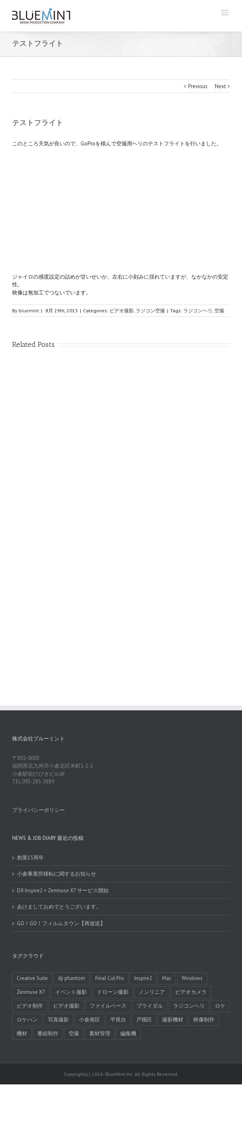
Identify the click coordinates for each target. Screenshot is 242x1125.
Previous (198, 86)
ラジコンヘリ (197, 310)
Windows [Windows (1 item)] (192, 978)
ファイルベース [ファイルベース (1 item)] (108, 1005)
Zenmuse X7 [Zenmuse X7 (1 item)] (31, 992)
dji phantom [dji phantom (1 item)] (71, 978)
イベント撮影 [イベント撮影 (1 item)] (71, 992)
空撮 (219, 310)
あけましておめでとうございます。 (59, 906)
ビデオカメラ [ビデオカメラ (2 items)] (191, 992)
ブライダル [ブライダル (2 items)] (150, 1005)
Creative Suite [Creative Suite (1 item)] (32, 978)
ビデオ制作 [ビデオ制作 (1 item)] (30, 1005)
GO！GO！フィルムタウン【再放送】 (61, 923)
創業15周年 (30, 857)
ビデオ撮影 (121, 310)
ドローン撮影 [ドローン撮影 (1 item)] (112, 992)
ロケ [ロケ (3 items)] (220, 1005)
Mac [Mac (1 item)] (166, 978)
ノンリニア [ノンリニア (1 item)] (152, 992)
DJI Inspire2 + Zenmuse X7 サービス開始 (63, 890)
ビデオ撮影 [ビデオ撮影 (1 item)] (66, 1005)
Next (220, 86)
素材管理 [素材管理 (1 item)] (99, 1033)
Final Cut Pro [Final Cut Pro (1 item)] (109, 978)
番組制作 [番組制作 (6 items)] (47, 1033)
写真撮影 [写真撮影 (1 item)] (58, 1019)
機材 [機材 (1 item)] (22, 1033)
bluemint (29, 310)
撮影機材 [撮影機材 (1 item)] (172, 1019)
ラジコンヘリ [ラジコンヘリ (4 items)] (189, 1005)
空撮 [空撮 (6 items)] (74, 1033)
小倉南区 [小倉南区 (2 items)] (89, 1019)
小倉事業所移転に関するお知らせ (56, 873)
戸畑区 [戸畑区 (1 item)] (144, 1019)
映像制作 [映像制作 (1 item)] (203, 1019)
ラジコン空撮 (150, 310)
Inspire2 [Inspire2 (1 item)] (143, 978)
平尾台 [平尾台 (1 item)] (118, 1019)
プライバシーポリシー (38, 810)
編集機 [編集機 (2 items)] (128, 1033)
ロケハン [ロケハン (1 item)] (27, 1019)
